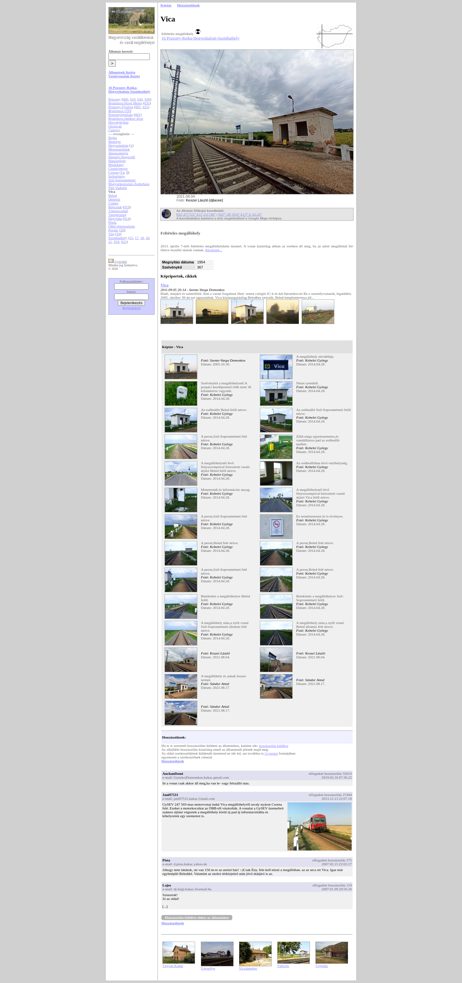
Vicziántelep (248, 968)
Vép (111, 234)
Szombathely (117, 238)
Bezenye (114, 141)
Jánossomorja (118, 153)
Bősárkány (116, 165)
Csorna (113, 172)
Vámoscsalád (118, 211)
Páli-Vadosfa (117, 188)
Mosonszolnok (119, 149)
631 (147, 103)
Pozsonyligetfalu (120, 114)
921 (123, 242)
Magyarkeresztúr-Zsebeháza (129, 184)
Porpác (113, 230)
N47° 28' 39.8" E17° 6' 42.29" (240, 214)
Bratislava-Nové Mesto (125, 103)
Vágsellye (208, 968)
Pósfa (112, 222)
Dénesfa (114, 199)
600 (125, 99)
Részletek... (213, 250)
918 (116, 242)
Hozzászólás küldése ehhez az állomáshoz (197, 917)
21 (110, 242)
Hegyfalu (115, 218)
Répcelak (115, 207)
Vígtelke (321, 966)
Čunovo (114, 130)
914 (126, 218)
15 (131, 238)
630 (147, 99)
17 (136, 238)
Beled (112, 195)
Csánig (113, 203)
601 (138, 107)
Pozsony (114, 99)
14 (122, 172)
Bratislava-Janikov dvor (125, 118)
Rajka (112, 138)
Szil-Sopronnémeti (122, 180)
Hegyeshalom (118, 145)
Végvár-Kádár (172, 966)
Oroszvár (115, 126)
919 (126, 207)
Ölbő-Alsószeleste (121, 226)
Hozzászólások (172, 761)
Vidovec (283, 966)
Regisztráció (131, 308)
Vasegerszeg (117, 215)
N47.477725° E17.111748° (195, 214)
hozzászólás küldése (273, 746)
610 (132, 99)
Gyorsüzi (271, 753)
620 (140, 99)
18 (142, 238)
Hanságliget (117, 161)
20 (122, 230)
